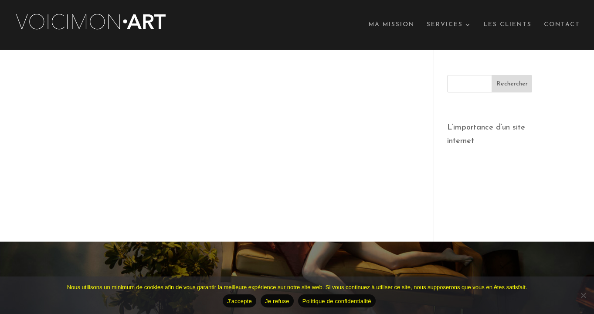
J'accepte (239, 301)
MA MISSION (391, 25)
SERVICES (445, 25)
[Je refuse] (583, 295)
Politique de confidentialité (336, 301)
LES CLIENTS (508, 25)
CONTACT (562, 25)
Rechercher (512, 84)
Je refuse (277, 301)
